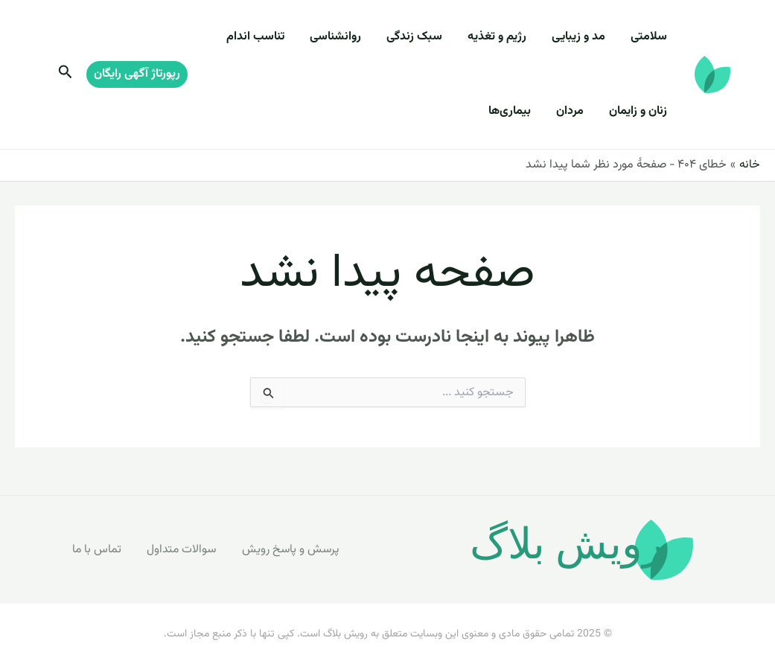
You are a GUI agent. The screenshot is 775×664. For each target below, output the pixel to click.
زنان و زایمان (640, 111)
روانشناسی (355, 37)
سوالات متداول (181, 549)
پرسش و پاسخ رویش (292, 549)
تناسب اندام (280, 37)
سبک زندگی (430, 37)
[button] (137, 74)
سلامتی (651, 37)
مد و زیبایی (585, 37)
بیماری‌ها (521, 111)
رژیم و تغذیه (508, 37)
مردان (576, 111)
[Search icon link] (64, 75)
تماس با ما (96, 549)
